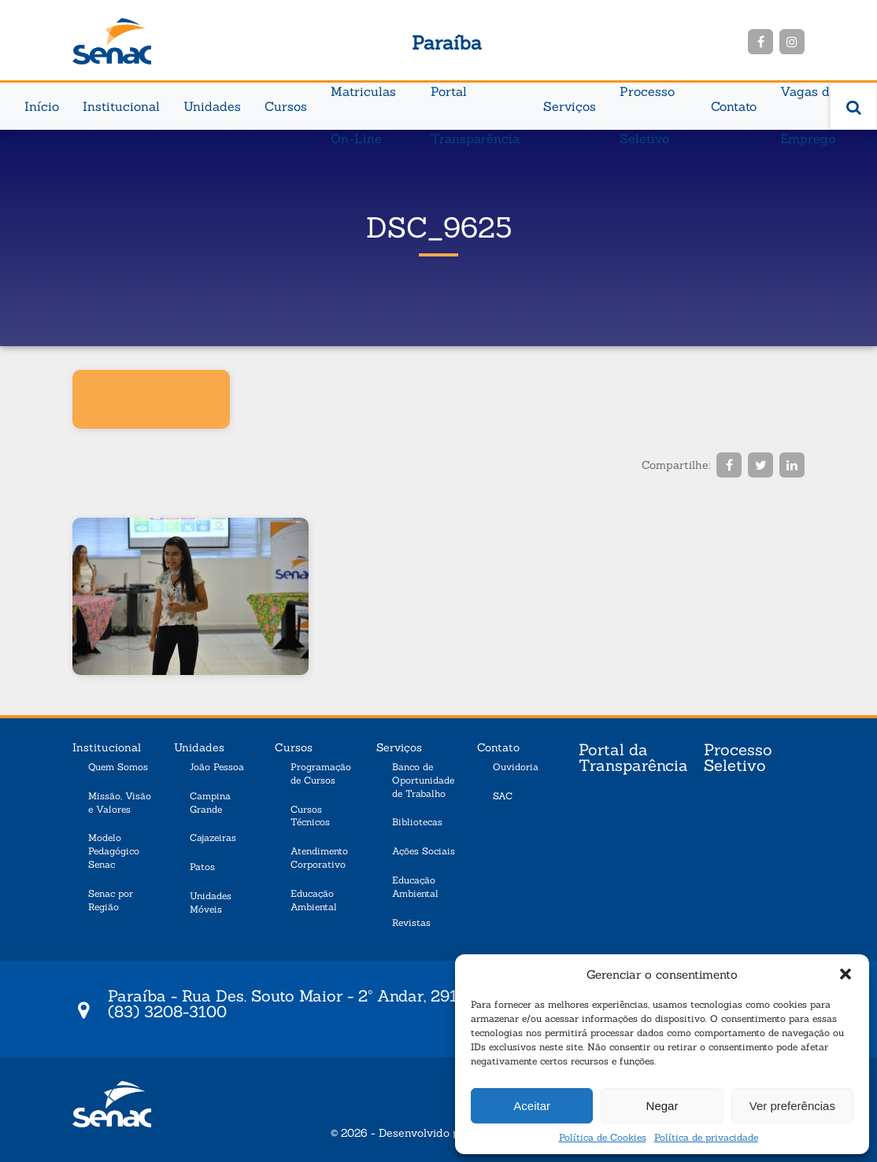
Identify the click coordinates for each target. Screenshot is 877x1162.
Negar (662, 1105)
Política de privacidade (706, 1137)
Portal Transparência (475, 99)
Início (41, 106)
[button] (845, 974)
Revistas (411, 922)
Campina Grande (210, 802)
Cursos (286, 106)
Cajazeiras (213, 837)
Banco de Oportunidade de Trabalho (423, 780)
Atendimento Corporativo (319, 857)
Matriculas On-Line (363, 99)
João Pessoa (217, 767)
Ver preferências (792, 1105)
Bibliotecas (417, 822)
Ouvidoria (515, 767)
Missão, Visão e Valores (119, 802)
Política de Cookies (602, 1137)
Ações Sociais (423, 851)
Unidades (212, 106)
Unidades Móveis (210, 902)
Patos (202, 866)
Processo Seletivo (647, 99)
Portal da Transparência (633, 758)
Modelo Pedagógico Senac (113, 851)
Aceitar (531, 1105)
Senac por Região (110, 900)
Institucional (121, 106)
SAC (503, 796)
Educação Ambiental (313, 900)
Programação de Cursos (320, 773)
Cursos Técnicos (310, 815)
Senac (111, 41)
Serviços (569, 106)
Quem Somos (118, 767)
